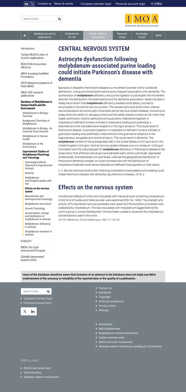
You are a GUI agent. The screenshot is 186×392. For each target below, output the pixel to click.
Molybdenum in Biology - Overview (36, 114)
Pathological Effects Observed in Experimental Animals (38, 165)
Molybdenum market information (118, 333)
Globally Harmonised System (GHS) (32, 258)
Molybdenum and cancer (38, 203)
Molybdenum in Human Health (35, 138)
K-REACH (26, 241)
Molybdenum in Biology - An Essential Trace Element (37, 130)
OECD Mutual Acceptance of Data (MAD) (36, 84)
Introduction (27, 48)
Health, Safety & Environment (97, 35)
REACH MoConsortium (37, 368)
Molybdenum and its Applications (45, 35)
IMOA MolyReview (109, 328)
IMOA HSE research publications (32, 94)
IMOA (159, 35)
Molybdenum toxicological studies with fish (38, 180)
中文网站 (156, 4)
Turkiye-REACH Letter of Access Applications (34, 56)
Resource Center (122, 35)
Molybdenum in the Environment (33, 145)
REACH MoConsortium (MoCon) (33, 65)
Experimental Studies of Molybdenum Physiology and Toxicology (36, 154)
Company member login (96, 4)
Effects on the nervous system (37, 190)
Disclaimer (105, 292)
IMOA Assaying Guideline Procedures (35, 75)
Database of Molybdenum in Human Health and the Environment (36, 105)
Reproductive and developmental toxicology (38, 198)
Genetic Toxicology (35, 208)
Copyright (105, 296)
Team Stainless (33, 372)
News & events (63, 3)
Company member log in (38, 298)
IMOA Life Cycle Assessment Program (33, 249)
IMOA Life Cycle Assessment (116, 342)
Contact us (45, 3)
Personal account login (130, 4)
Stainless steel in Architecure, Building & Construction (130, 346)
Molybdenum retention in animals (38, 233)
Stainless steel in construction (41, 377)
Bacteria (29, 173)
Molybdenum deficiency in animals (37, 225)
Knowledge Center (142, 35)
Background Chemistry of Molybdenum (36, 122)
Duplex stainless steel (111, 337)
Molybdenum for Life (72, 35)
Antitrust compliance (111, 301)
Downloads (105, 324)
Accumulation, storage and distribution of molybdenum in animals (38, 216)
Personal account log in (38, 302)
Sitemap (104, 310)
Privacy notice (107, 305)
